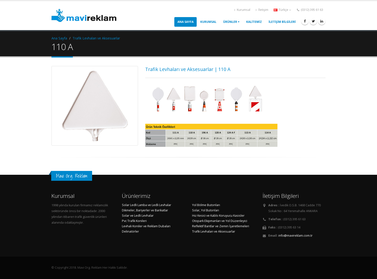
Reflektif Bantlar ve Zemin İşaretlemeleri (220, 226)
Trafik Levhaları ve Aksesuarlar (96, 38)
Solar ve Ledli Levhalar (138, 216)
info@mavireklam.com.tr (295, 236)
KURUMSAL (208, 22)
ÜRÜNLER (231, 22)
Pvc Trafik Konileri (134, 221)
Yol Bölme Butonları (206, 205)
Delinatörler (130, 231)
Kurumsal (242, 10)
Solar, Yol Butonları (205, 210)
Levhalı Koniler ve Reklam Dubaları (146, 226)
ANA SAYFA (185, 22)
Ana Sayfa (59, 38)
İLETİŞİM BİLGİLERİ (282, 22)
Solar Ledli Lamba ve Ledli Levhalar (146, 205)
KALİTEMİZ (254, 22)
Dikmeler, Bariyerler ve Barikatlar (145, 210)
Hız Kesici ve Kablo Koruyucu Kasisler (218, 216)
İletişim (262, 10)
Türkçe (282, 10)
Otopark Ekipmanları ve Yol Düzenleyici (219, 221)
